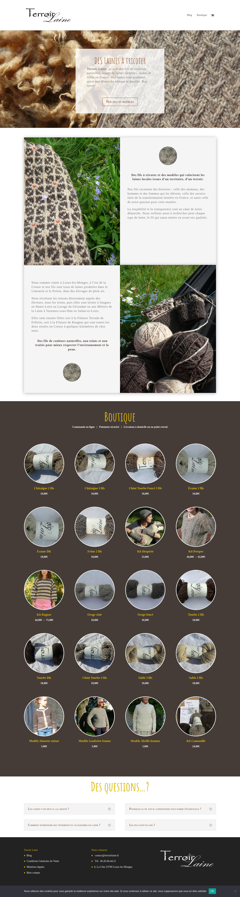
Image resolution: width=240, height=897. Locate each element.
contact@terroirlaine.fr (107, 855)
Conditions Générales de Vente (43, 861)
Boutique (202, 15)
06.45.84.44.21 (108, 861)
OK (212, 891)
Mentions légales (35, 867)
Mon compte (33, 872)
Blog (189, 15)
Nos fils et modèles (120, 101)
